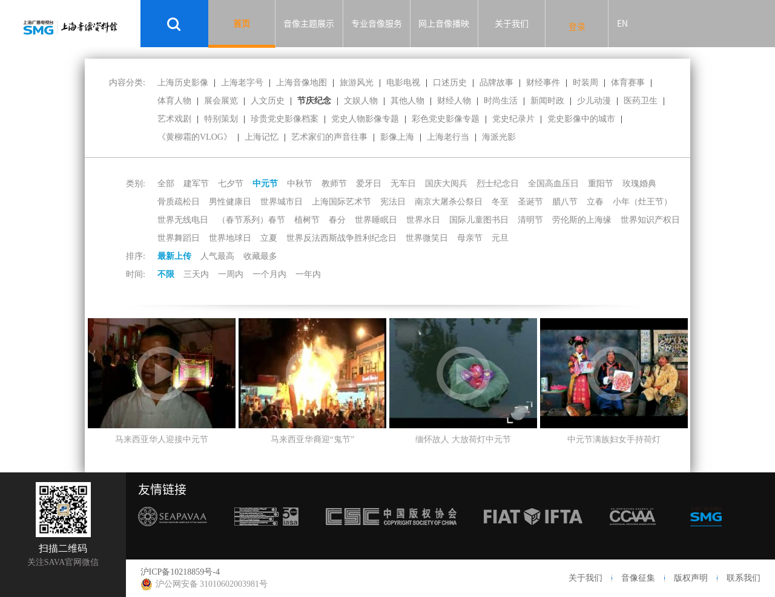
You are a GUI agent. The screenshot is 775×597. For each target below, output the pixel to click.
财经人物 (454, 100)
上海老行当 (448, 137)
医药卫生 (641, 100)
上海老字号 (242, 82)
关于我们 (512, 23)
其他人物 (407, 100)
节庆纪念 (314, 100)
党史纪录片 (513, 118)
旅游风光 (357, 82)
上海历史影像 (182, 82)
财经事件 (543, 82)
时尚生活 (501, 100)
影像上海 (397, 137)
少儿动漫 (594, 100)
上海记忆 (262, 137)
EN (622, 23)
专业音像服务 (376, 23)
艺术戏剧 (174, 118)
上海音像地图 (301, 82)
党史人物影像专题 (365, 118)
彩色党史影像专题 (446, 118)
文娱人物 (361, 100)
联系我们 (743, 577)
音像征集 (638, 577)
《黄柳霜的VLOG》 (194, 137)
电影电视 (403, 82)
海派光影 (499, 137)
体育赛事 (628, 82)
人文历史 (268, 100)
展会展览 (221, 100)
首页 (241, 23)
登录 (577, 26)
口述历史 (450, 82)
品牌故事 (496, 82)
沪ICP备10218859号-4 (180, 571)
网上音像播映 (443, 23)
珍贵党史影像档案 (284, 118)
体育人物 (174, 100)
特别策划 (221, 118)
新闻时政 (547, 100)
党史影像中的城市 (581, 118)
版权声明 (691, 577)
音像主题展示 (308, 23)
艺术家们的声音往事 (329, 137)
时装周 (585, 82)
